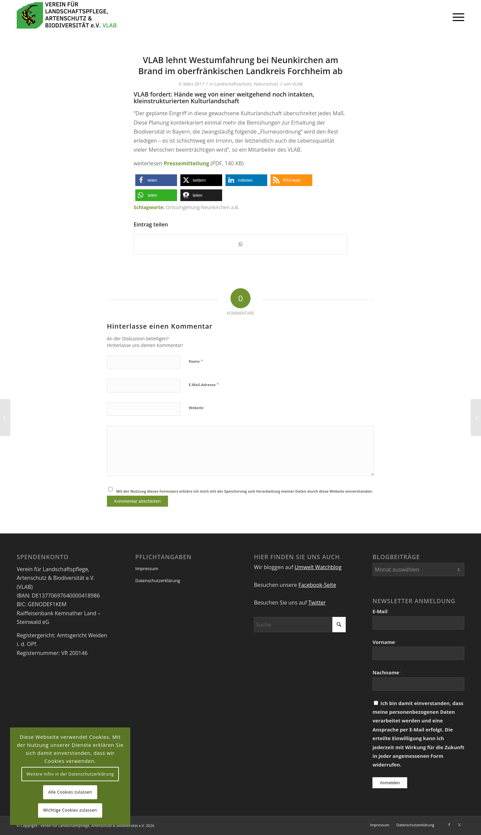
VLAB (297, 84)
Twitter (317, 602)
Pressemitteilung (186, 163)
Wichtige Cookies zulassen (70, 810)
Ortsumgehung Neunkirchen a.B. (202, 207)
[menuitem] (456, 16)
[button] (156, 180)
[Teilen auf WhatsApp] (240, 244)
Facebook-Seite (317, 585)
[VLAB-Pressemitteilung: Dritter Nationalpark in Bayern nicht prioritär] (5, 417)
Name (196, 361)
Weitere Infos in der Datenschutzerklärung (70, 774)
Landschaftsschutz (233, 84)
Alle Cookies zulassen (70, 792)
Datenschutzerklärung (157, 580)
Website (196, 407)
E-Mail (381, 611)
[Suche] (300, 624)
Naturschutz (266, 84)
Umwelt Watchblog (318, 567)
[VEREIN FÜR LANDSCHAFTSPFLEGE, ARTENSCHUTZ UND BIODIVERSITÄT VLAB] (67, 16)
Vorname (384, 642)
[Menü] (456, 16)
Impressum (146, 568)
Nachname (387, 672)
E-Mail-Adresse (204, 384)
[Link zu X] (459, 825)
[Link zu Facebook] (449, 825)
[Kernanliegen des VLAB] (476, 417)
